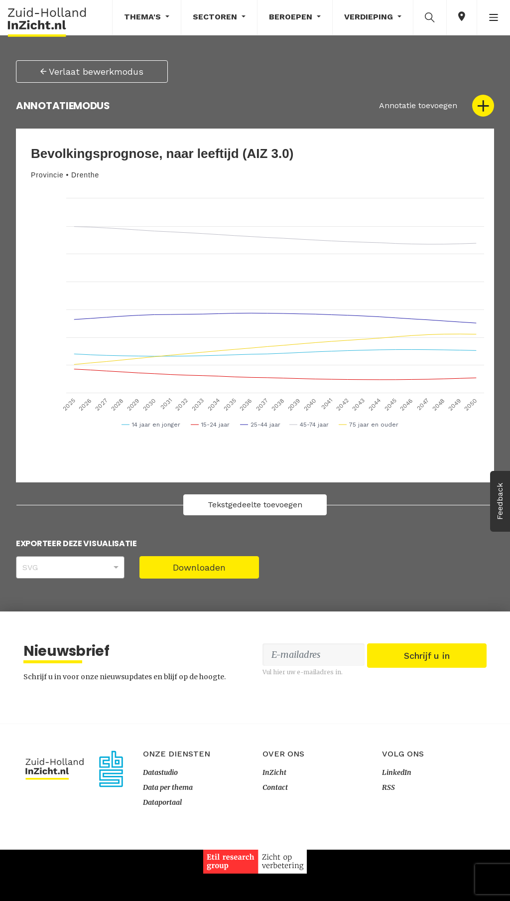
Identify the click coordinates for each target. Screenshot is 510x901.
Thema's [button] (143, 16)
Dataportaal (162, 853)
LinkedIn (396, 823)
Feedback (500, 501)
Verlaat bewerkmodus (91, 71)
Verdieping (369, 16)
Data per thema (168, 838)
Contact (275, 838)
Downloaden (199, 567)
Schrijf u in (427, 714)
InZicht (274, 823)
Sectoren (216, 16)
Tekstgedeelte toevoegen (255, 504)
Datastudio (160, 823)
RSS (388, 838)
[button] (430, 17)
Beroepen (292, 16)
